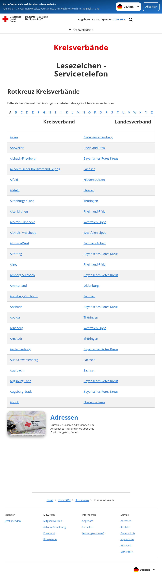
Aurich (14, 402)
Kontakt (125, 527)
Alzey (13, 264)
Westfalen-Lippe (95, 222)
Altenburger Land (22, 201)
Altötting (16, 254)
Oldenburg (91, 286)
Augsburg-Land (20, 381)
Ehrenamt (49, 533)
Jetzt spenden (13, 521)
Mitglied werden (52, 521)
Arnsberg (16, 328)
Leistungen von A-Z (93, 533)
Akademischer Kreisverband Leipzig (35, 169)
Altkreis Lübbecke (22, 222)
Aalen (14, 137)
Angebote (84, 19)
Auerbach (17, 370)
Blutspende (50, 539)
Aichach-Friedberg (23, 158)
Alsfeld (15, 190)
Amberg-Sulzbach (22, 275)
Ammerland (18, 286)
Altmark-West (19, 243)
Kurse (95, 19)
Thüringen (91, 201)
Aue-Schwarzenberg (24, 360)
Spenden (107, 19)
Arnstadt (16, 338)
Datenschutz (127, 533)
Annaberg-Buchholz (24, 296)
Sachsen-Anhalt (95, 243)
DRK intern (126, 551)
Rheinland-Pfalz (94, 148)
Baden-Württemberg (98, 137)
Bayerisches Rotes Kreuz (101, 158)
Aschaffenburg (20, 349)
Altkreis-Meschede (23, 233)
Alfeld (14, 180)
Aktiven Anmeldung (54, 527)
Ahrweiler (17, 148)
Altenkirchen (19, 211)
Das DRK (120, 19)
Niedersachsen (94, 180)
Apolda (15, 317)
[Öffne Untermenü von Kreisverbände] (81, 29)
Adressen (64, 417)
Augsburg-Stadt (21, 391)
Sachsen (89, 169)
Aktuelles (87, 527)
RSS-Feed (125, 545)
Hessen (89, 190)
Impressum (127, 539)
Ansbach (16, 307)
